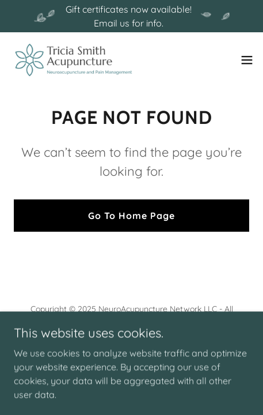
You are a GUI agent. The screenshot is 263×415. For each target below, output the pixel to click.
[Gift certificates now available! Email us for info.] (131, 16)
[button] (246, 59)
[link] (73, 60)
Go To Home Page (131, 215)
